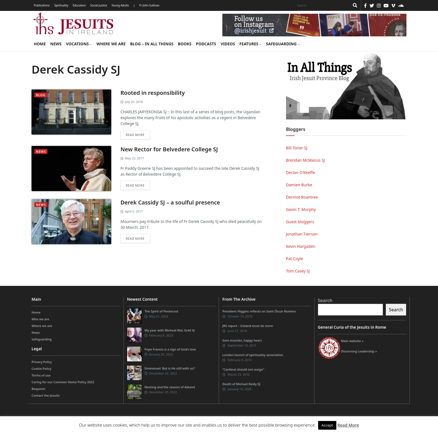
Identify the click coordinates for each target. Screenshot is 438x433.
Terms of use (41, 375)
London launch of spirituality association (252, 355)
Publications (42, 5)
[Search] (322, 5)
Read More (348, 425)
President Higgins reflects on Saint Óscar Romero (259, 311)
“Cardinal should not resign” (243, 369)
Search (325, 300)
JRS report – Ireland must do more (247, 326)
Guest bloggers (300, 221)
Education (79, 5)
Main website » (352, 341)
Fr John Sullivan (149, 5)
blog (41, 95)
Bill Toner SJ (296, 147)
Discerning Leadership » (359, 351)
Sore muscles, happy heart (242, 340)
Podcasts (206, 43)
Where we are (110, 43)
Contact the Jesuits (46, 395)
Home (40, 43)
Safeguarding (283, 43)
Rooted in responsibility (152, 93)
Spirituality (61, 5)
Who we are (40, 319)
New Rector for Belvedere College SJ (169, 149)
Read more (135, 135)
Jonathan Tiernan (302, 234)
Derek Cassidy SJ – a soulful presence (170, 202)
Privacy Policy (42, 362)
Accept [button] (327, 425)
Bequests (38, 389)
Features (250, 43)
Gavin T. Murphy (301, 209)
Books (184, 43)
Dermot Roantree (302, 197)
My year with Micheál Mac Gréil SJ (169, 330)
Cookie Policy (41, 368)
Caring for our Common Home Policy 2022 (63, 382)
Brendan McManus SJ (305, 160)
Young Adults (120, 5)
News (55, 43)
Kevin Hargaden (300, 246)
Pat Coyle (294, 258)
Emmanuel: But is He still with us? (169, 368)
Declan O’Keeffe (300, 172)
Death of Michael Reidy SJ (241, 384)
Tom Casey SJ (298, 271)
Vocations (79, 43)
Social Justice (98, 5)
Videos (228, 43)
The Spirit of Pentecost (161, 311)
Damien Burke (299, 184)
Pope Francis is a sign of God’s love (170, 349)
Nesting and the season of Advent (169, 387)
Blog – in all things (151, 43)
